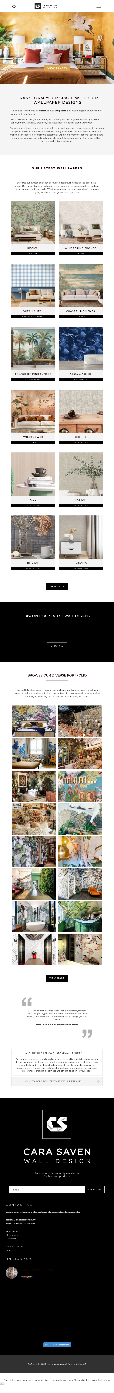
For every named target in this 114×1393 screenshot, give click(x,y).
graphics (28, 138)
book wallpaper (83, 128)
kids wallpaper (45, 138)
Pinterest (12, 1239)
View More (57, 978)
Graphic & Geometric (33, 316)
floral (101, 135)
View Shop (57, 586)
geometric (17, 138)
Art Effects (80, 379)
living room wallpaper (78, 693)
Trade (8, 1250)
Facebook (14, 1231)
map (90, 138)
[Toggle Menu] (98, 6)
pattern (97, 138)
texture (45, 141)
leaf (85, 138)
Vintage (33, 253)
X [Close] (2, 1383)
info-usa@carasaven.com (23, 1223)
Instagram (13, 1235)
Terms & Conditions (14, 1246)
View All (57, 646)
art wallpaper (64, 128)
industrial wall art (34, 131)
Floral (33, 442)
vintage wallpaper (63, 141)
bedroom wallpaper (34, 693)
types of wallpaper (43, 186)
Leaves (80, 253)
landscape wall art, (73, 138)
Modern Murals (33, 379)
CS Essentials (80, 442)
